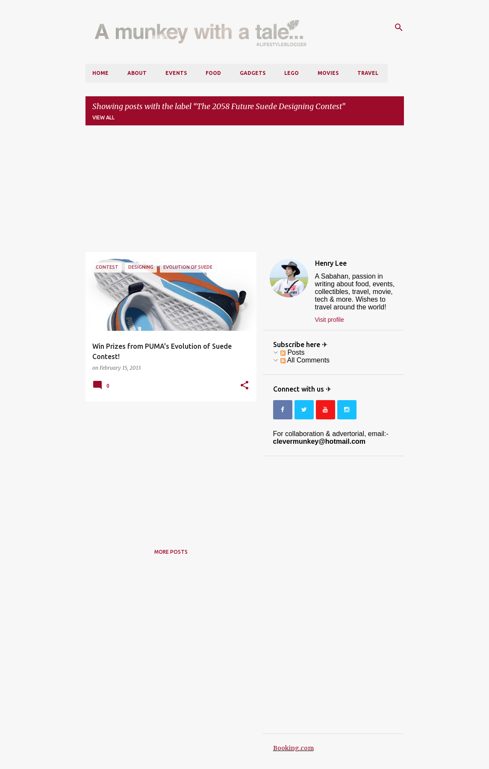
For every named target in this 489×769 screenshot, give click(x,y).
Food (213, 73)
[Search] (399, 27)
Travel (367, 73)
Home (100, 73)
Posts (292, 352)
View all (103, 117)
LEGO (291, 73)
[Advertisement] (244, 192)
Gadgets (252, 73)
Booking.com (293, 748)
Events (176, 73)
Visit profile (329, 319)
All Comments (305, 360)
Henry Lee (331, 263)
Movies (328, 73)
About (137, 73)
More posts (171, 552)
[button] (244, 385)
